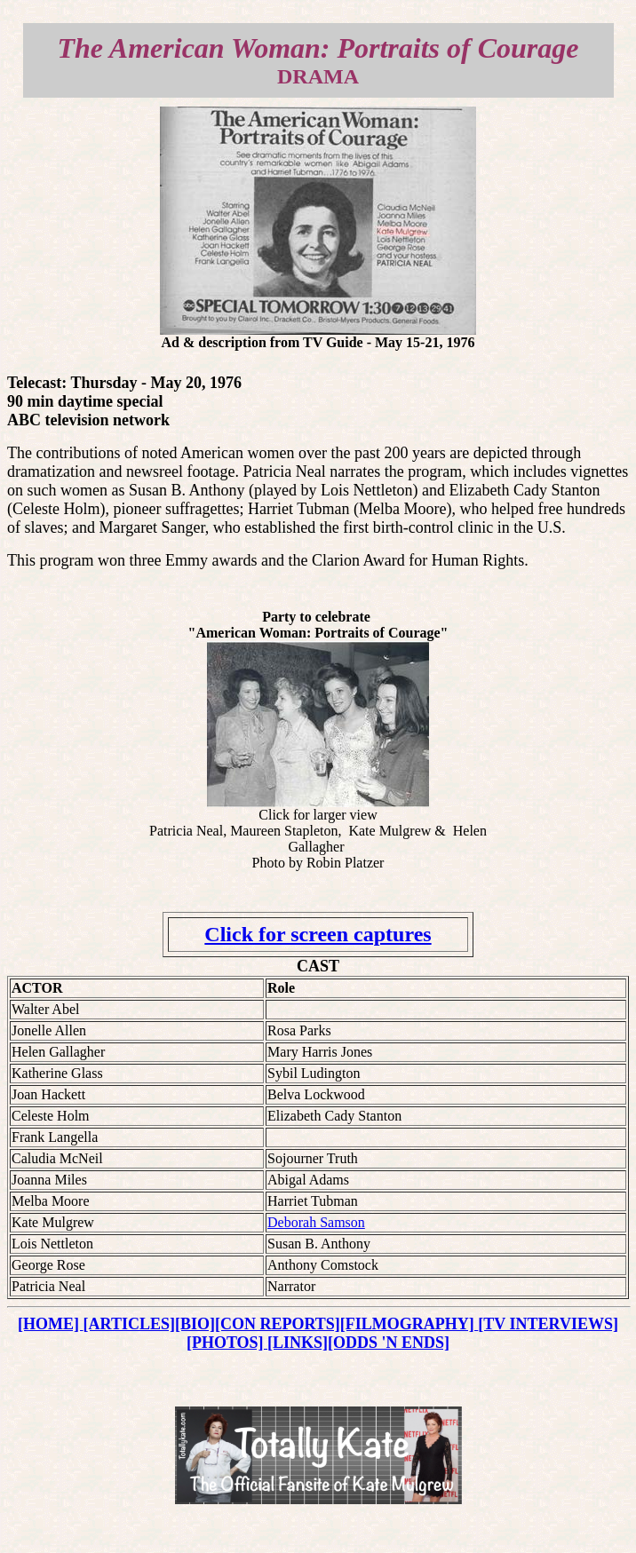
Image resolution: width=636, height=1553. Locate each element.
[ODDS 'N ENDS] (388, 1342)
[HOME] (50, 1324)
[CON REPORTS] (277, 1324)
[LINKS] (297, 1342)
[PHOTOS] (227, 1342)
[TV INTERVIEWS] (548, 1324)
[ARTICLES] (129, 1324)
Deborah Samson (316, 1222)
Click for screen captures (317, 934)
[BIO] (195, 1324)
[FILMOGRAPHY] (409, 1324)
